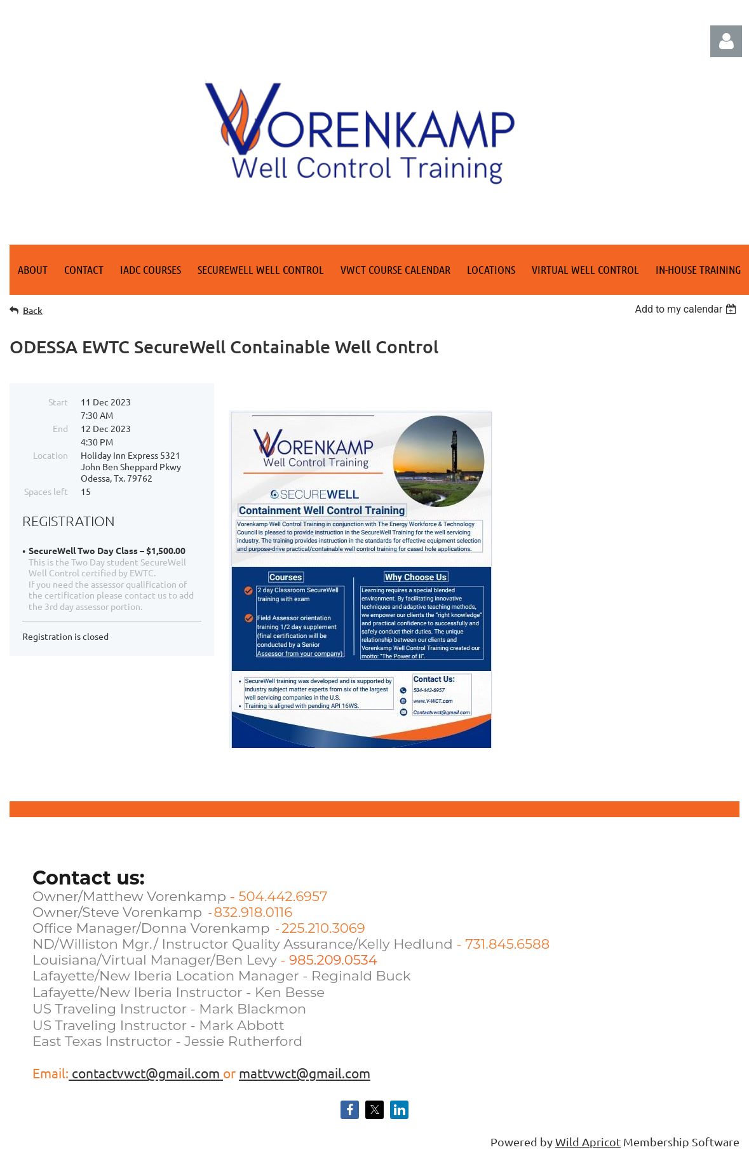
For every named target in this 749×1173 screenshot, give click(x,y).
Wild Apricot (588, 1141)
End (60, 428)
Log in (726, 41)
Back (33, 310)
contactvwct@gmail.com (146, 1072)
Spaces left (46, 491)
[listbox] (687, 309)
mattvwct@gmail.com (304, 1072)
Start (58, 401)
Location (50, 455)
